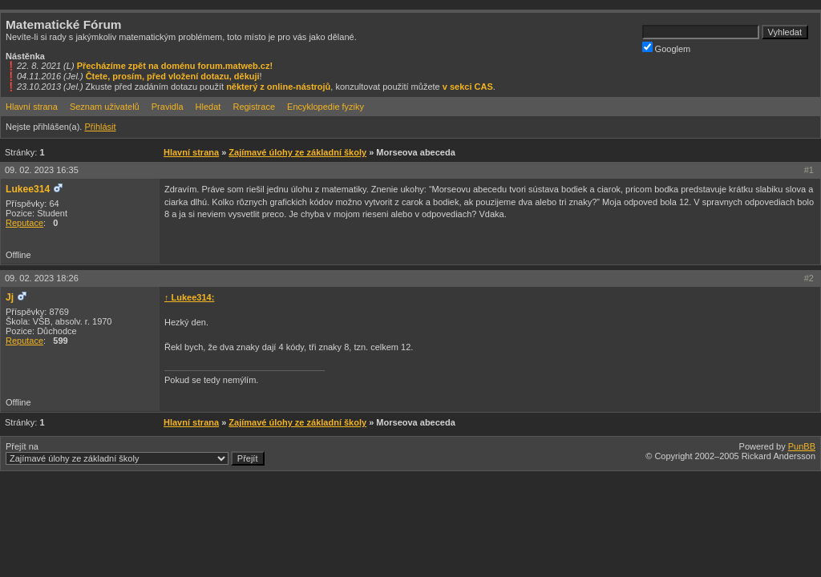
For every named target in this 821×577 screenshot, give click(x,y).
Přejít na (135, 454)
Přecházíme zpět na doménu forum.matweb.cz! (175, 66)
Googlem (666, 48)
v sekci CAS (468, 86)
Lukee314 (28, 189)
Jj (10, 297)
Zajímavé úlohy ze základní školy (297, 152)
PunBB (801, 446)
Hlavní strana (32, 106)
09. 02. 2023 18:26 (42, 278)
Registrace (254, 106)
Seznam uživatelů (105, 106)
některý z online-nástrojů (278, 86)
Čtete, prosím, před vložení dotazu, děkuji (173, 76)
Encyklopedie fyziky (325, 106)
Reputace (24, 223)
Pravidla (168, 106)
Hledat (208, 106)
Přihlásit (99, 126)
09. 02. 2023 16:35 (42, 170)
